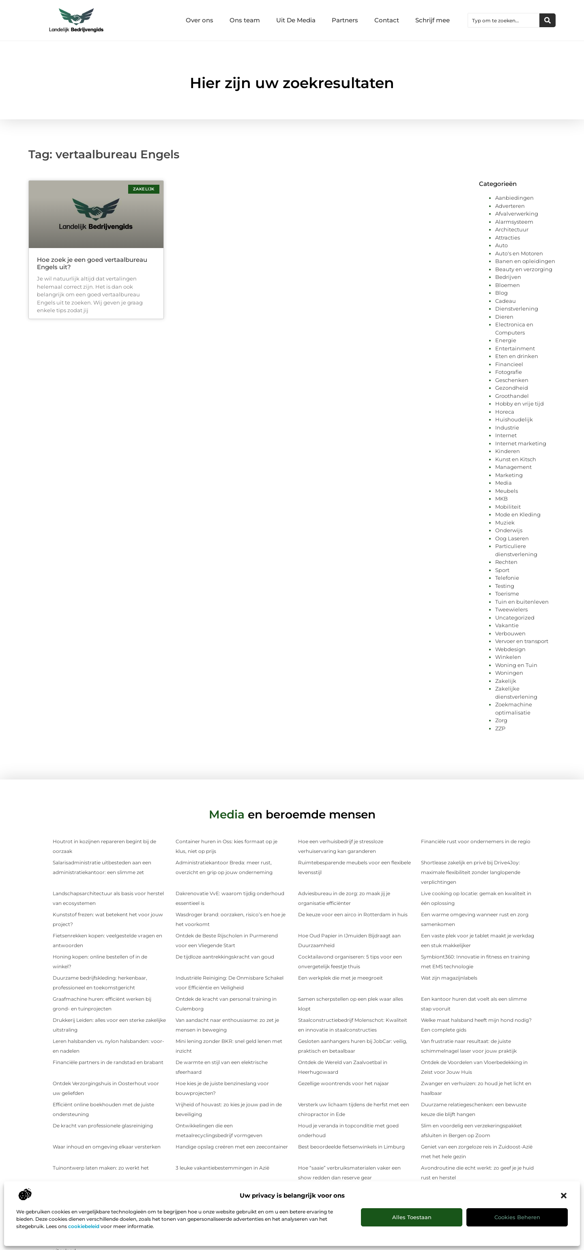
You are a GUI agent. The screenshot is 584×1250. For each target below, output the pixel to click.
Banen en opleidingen (525, 261)
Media (503, 482)
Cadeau (505, 301)
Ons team (245, 20)
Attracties (507, 237)
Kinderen (507, 451)
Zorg (501, 720)
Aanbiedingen (514, 197)
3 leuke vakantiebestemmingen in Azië (222, 1168)
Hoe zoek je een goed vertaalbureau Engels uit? (92, 263)
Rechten (506, 562)
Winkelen (508, 657)
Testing (504, 586)
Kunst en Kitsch (515, 459)
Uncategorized (515, 617)
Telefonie (507, 577)
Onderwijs (508, 530)
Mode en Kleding (518, 514)
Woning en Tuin (516, 665)
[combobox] (503, 20)
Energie (505, 340)
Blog (501, 292)
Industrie (507, 427)
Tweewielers (511, 609)
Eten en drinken (516, 356)
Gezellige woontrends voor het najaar (343, 1083)
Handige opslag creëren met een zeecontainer (232, 1147)
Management (513, 467)
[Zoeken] (547, 20)
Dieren (504, 316)
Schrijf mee (432, 20)
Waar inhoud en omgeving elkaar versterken (107, 1147)
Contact (386, 20)
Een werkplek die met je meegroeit (340, 978)
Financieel (509, 364)
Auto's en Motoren (519, 253)
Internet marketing (520, 443)
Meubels (506, 491)
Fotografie (508, 372)
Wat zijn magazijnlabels (449, 978)
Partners (345, 20)
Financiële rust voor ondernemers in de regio (475, 841)
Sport (502, 570)
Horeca (504, 411)
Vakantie (507, 625)
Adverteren (510, 206)
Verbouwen (510, 633)
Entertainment (515, 348)
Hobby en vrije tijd (519, 403)
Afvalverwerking (516, 213)
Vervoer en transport (521, 641)
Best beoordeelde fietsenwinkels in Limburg (351, 1147)
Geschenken (511, 380)
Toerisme (507, 593)
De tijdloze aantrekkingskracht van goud (225, 957)
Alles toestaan (412, 1217)
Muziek (505, 522)
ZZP (500, 728)
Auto (501, 245)
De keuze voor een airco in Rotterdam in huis (353, 914)
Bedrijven (508, 277)
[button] (564, 1196)
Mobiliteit (508, 506)
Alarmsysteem (514, 221)
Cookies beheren (517, 1217)
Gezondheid (511, 387)
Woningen (509, 672)
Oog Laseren (512, 538)
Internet (506, 435)
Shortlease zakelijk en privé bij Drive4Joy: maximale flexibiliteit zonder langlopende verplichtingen (470, 872)
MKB (501, 498)
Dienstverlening (516, 308)
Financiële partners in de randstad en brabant (108, 1062)
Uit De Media (296, 20)
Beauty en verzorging (523, 269)
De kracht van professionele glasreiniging (103, 1126)
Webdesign (510, 649)
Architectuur (511, 229)
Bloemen (507, 285)
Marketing (509, 475)
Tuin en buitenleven (522, 601)
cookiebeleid (83, 1226)
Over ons (199, 20)
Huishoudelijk (514, 419)
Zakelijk (505, 681)
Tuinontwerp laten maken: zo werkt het (101, 1168)
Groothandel (512, 396)
